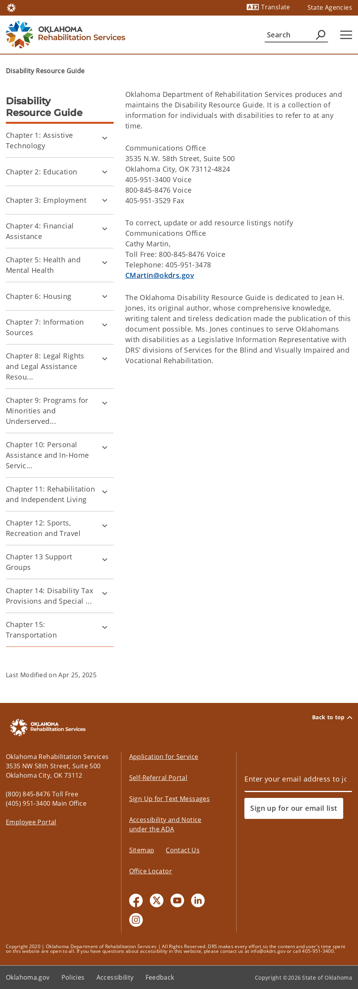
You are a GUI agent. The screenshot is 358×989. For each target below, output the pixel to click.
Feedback (160, 977)
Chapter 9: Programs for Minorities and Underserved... (47, 410)
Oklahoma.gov (28, 977)
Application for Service (163, 756)
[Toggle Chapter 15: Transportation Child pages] (104, 627)
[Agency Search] (320, 34)
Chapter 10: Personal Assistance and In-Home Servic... (47, 455)
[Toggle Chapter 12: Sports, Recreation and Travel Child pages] (104, 525)
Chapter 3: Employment (46, 200)
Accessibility (115, 977)
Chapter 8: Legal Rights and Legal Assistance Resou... (45, 366)
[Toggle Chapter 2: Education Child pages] (104, 171)
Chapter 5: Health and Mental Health (43, 265)
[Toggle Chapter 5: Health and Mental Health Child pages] (104, 262)
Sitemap (141, 850)
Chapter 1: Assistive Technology (39, 140)
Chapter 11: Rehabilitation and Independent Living (50, 494)
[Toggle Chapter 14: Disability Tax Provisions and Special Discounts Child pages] (104, 593)
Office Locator (150, 871)
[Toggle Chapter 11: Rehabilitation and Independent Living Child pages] (104, 491)
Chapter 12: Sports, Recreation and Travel (43, 528)
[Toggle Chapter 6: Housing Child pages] (104, 296)
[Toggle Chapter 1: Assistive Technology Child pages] (104, 138)
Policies (73, 977)
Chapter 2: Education (41, 171)
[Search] (296, 34)
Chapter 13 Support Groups (39, 562)
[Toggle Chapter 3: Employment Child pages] (104, 200)
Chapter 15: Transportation (31, 629)
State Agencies (329, 7)
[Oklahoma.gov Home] (11, 7)
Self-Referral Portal (158, 777)
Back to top (332, 717)
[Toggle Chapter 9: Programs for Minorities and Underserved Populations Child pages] (104, 403)
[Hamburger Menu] (346, 35)
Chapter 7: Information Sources (45, 327)
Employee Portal (31, 822)
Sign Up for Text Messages (169, 798)
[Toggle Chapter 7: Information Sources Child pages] (104, 324)
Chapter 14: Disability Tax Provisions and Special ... (49, 596)
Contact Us (183, 850)
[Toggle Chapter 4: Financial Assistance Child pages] (104, 228)
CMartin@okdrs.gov (159, 275)
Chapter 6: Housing (39, 296)
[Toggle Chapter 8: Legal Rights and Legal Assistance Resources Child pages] (104, 358)
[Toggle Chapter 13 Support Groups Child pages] (104, 559)
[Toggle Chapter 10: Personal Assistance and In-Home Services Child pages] (104, 447)
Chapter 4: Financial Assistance (40, 231)
